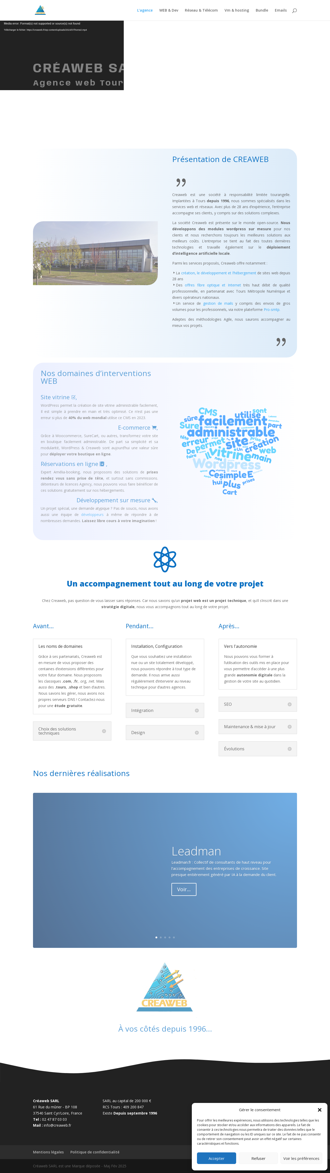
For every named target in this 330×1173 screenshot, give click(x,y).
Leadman (196, 851)
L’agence (145, 10)
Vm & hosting (237, 10)
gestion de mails (218, 303)
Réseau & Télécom (201, 10)
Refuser (258, 1158)
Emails (281, 10)
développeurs (92, 514)
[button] (319, 1109)
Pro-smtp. (272, 309)
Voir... (184, 889)
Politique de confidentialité (94, 1152)
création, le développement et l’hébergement (218, 272)
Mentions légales (48, 1152)
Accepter (217, 1158)
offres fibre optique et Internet (213, 285)
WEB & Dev (168, 10)
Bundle (262, 10)
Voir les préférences (301, 1158)
